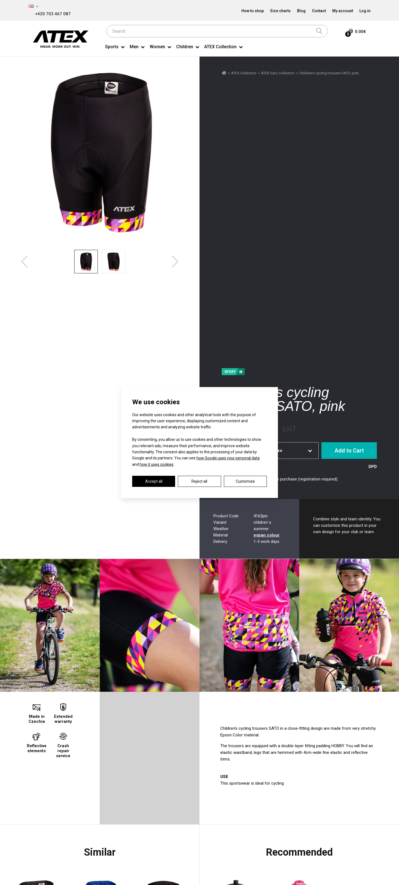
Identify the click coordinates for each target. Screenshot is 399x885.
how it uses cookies (156, 464)
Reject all (199, 481)
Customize (245, 481)
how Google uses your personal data (228, 458)
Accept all (153, 481)
